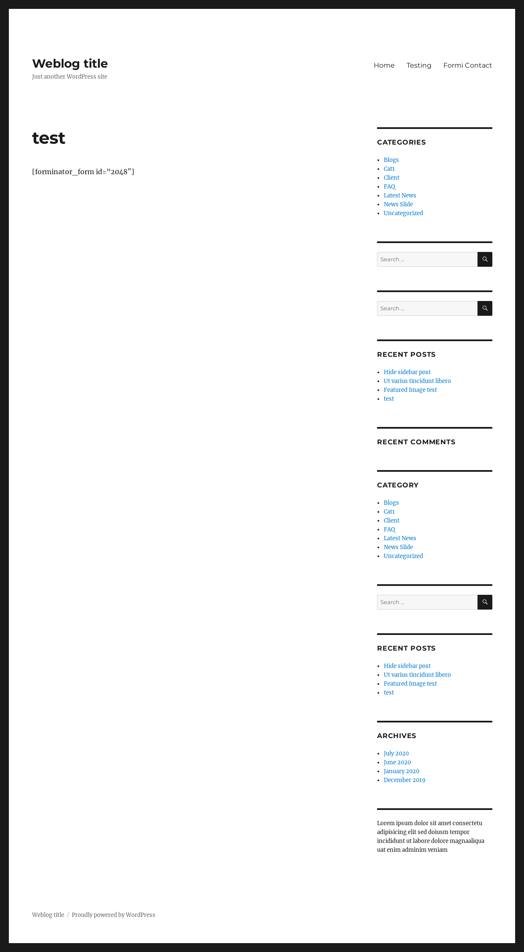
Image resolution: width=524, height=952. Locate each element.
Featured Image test (410, 390)
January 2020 (401, 771)
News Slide (398, 204)
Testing (419, 65)
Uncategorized (403, 213)
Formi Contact (467, 65)
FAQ (389, 186)
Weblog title (70, 63)
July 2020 (396, 753)
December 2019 (405, 780)
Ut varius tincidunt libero (417, 381)
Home (384, 65)
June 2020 (397, 762)
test (389, 398)
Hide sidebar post (407, 372)
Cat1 (389, 168)
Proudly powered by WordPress (113, 915)
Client (391, 177)
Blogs (391, 160)
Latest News (400, 195)
